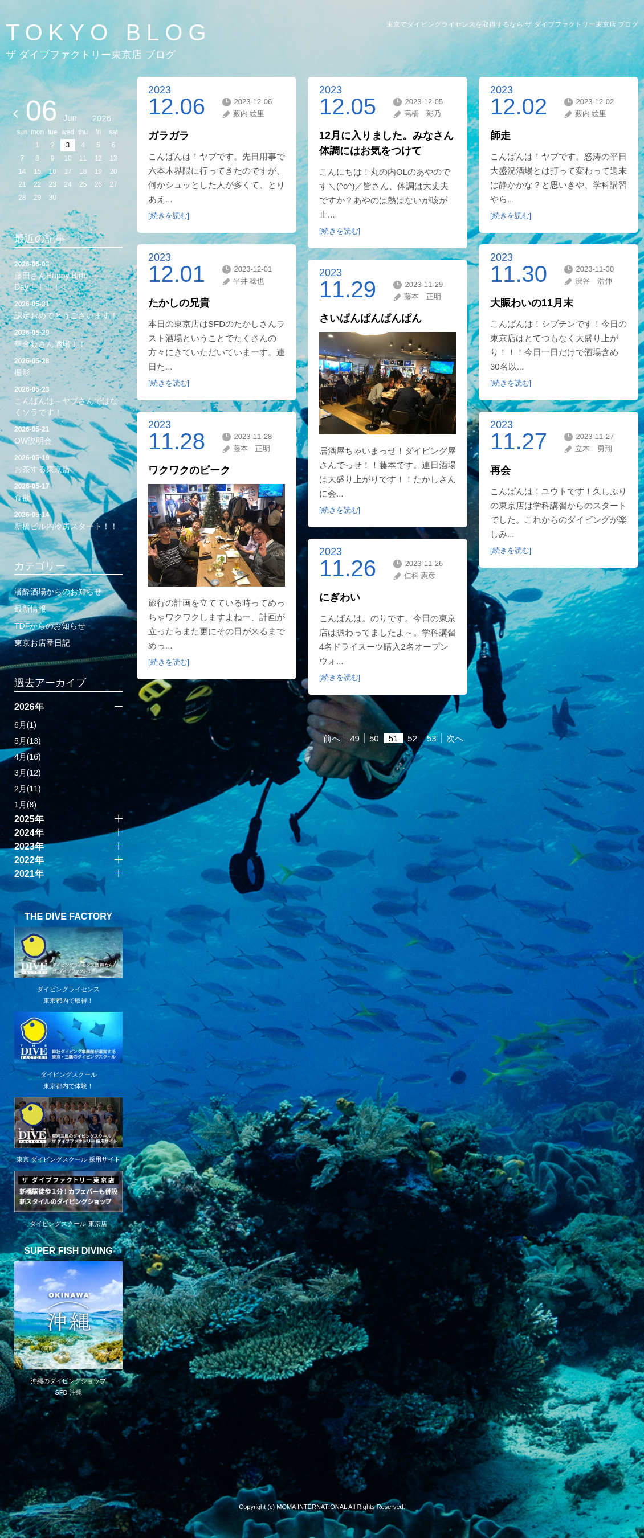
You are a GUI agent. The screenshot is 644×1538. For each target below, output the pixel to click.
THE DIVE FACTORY (68, 916)
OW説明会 (68, 434)
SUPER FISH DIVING (68, 1251)
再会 (500, 470)
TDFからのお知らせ (49, 625)
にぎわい (339, 597)
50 (374, 738)
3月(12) (27, 772)
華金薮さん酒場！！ (68, 337)
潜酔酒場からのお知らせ (58, 591)
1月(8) (25, 804)
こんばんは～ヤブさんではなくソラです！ (68, 400)
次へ (454, 738)
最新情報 (30, 608)
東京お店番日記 (42, 642)
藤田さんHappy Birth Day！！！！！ (68, 275)
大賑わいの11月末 (531, 303)
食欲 (68, 491)
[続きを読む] (168, 215)
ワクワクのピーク (189, 470)
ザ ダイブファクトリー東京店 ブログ (91, 54)
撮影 (68, 366)
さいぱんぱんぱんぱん (370, 318)
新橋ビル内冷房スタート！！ (68, 520)
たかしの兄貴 (179, 303)
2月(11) (27, 788)
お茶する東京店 (68, 463)
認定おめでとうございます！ (68, 309)
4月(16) (27, 756)
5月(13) (27, 740)
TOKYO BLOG (109, 32)
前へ (331, 738)
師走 (500, 135)
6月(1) (25, 724)
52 (412, 738)
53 (432, 738)
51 (393, 738)
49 (355, 738)
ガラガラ (168, 135)
